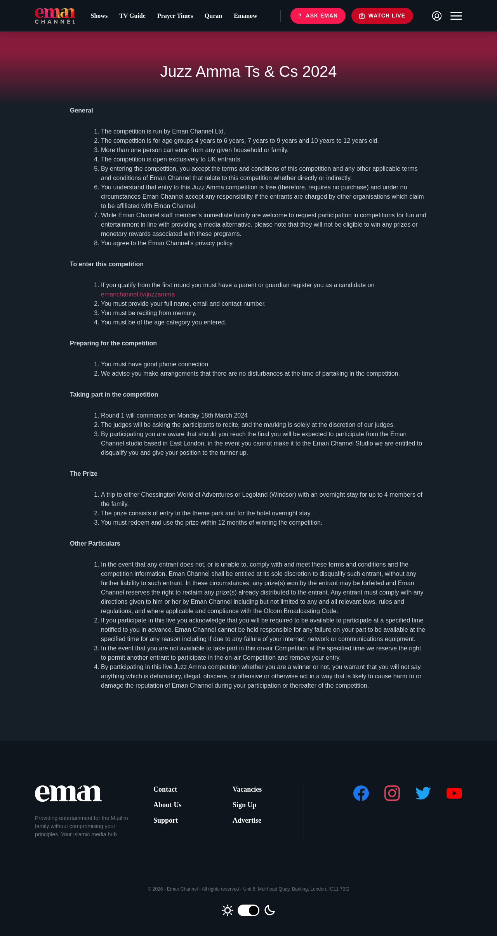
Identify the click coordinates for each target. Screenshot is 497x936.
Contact (165, 789)
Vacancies (247, 789)
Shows (99, 15)
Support (165, 820)
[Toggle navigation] (454, 16)
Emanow (245, 15)
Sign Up (245, 805)
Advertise (247, 820)
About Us (167, 805)
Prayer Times (175, 15)
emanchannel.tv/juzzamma (138, 294)
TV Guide (132, 15)
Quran (213, 15)
